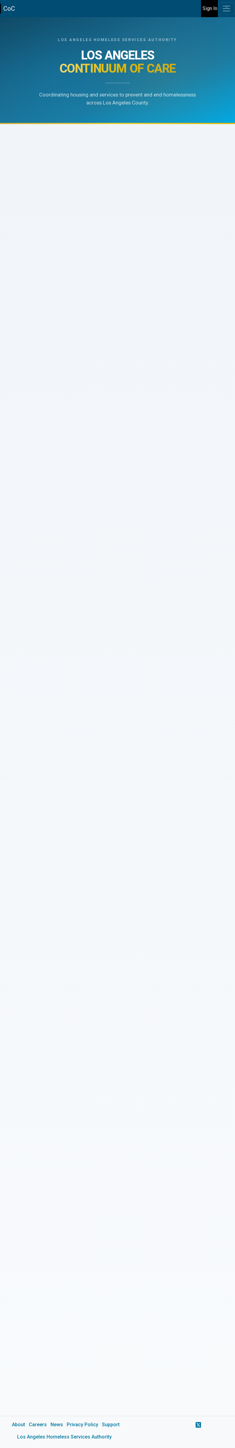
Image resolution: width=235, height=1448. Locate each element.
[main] (117, 732)
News (56, 1424)
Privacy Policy (82, 1424)
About (18, 1424)
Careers (38, 1424)
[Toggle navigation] (226, 8)
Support (111, 1424)
